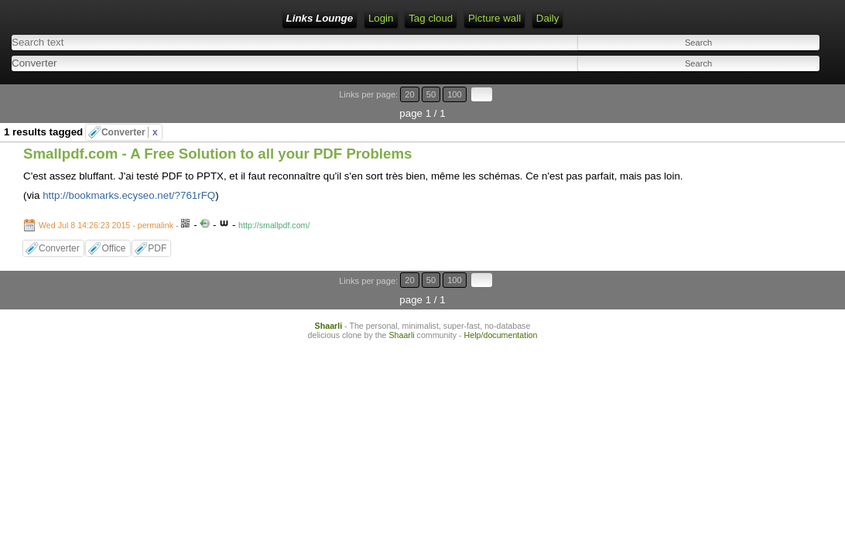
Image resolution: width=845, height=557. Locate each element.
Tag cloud (361, 18)
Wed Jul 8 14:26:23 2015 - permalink (106, 198)
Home (207, 18)
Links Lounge (144, 18)
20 (758, 87)
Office (113, 222)
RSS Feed (300, 18)
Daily (478, 18)
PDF (157, 222)
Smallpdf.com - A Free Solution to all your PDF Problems (217, 127)
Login (249, 18)
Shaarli (329, 280)
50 (772, 87)
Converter (129, 106)
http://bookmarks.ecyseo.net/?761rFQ (129, 169)
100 (789, 87)
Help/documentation (501, 289)
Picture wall (425, 18)
